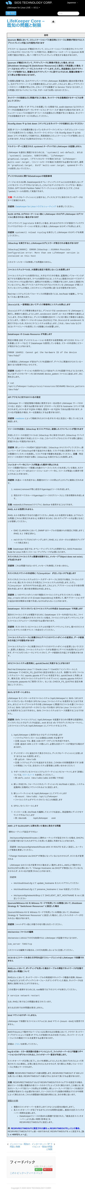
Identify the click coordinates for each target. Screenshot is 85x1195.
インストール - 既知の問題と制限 (20, 1145)
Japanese (72, 2)
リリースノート (28, 775)
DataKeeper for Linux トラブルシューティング (35, 206)
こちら (17, 1044)
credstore (19, 418)
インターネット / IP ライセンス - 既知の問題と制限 (42, 1146)
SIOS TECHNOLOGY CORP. (33, 2)
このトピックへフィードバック (26, 1173)
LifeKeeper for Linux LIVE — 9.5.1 (23, 7)
